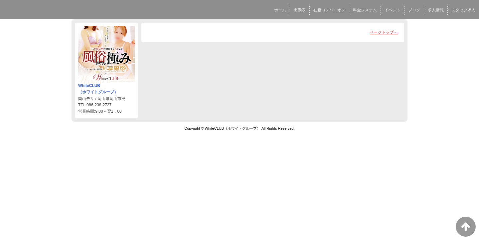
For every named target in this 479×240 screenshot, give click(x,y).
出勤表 (300, 10)
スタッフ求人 (463, 10)
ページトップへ (384, 32)
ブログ (414, 10)
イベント (392, 10)
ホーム (280, 10)
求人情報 (436, 10)
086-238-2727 (98, 105)
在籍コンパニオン (329, 10)
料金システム (365, 10)
